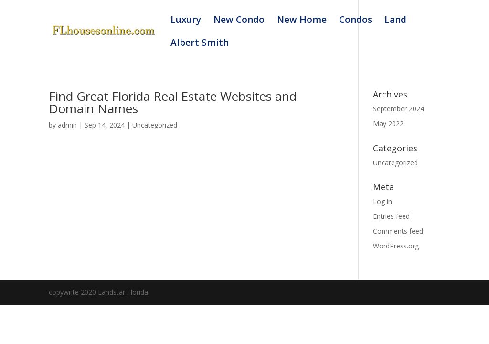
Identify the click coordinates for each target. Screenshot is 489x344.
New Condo (239, 21)
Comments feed (398, 231)
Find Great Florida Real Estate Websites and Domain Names (173, 102)
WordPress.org (396, 245)
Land (395, 21)
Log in (382, 201)
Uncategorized (154, 124)
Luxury (185, 21)
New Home (302, 21)
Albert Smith (199, 44)
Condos (355, 21)
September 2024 (398, 108)
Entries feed (391, 216)
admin (67, 124)
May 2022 (388, 123)
